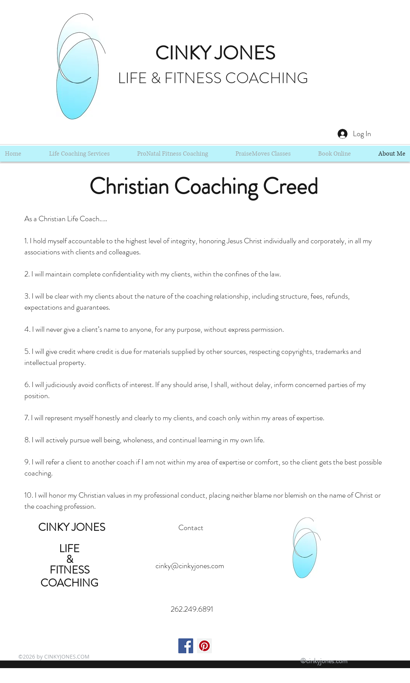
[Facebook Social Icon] (185, 645)
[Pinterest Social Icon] (204, 645)
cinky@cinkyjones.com (189, 565)
